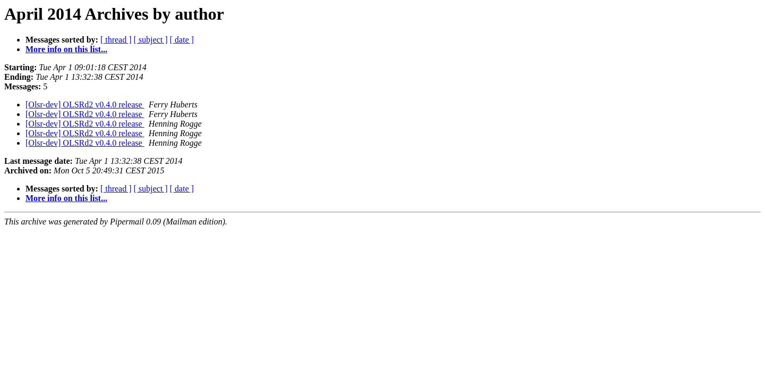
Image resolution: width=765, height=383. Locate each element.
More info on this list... (66, 49)
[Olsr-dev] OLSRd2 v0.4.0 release (85, 104)
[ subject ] (151, 39)
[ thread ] (116, 39)
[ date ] (182, 39)
